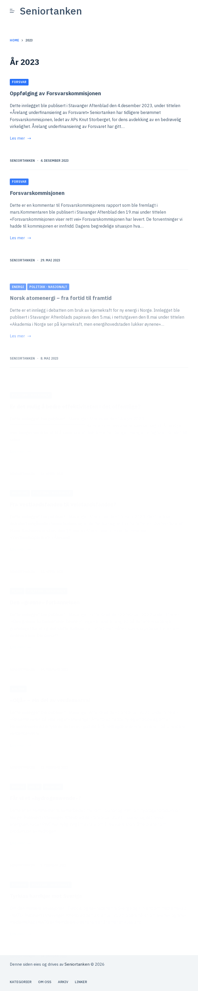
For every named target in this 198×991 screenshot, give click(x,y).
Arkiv (63, 982)
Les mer (20, 139)
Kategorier (20, 982)
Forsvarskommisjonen (37, 216)
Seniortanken (51, 10)
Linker (81, 982)
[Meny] (12, 10)
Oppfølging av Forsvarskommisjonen (55, 93)
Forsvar (19, 82)
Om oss (44, 982)
